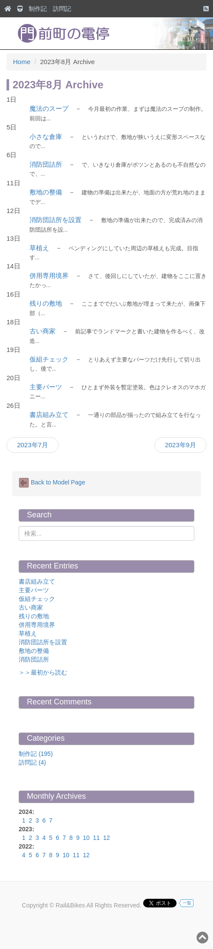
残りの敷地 (45, 303)
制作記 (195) (36, 753)
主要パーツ (45, 387)
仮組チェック (49, 359)
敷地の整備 (45, 192)
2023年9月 (180, 445)
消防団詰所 (45, 164)
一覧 (187, 903)
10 (86, 837)
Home (21, 61)
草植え (39, 248)
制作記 (38, 8)
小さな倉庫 (45, 136)
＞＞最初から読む (43, 672)
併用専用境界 (49, 275)
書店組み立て (49, 414)
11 (96, 837)
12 (106, 837)
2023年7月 (32, 445)
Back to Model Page (52, 483)
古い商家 (42, 331)
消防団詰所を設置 (55, 219)
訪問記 (62, 8)
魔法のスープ (49, 108)
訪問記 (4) (32, 762)
